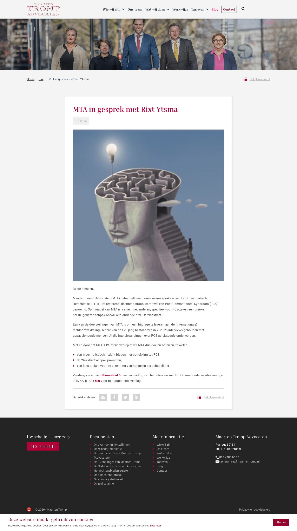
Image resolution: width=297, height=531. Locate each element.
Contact (229, 9)
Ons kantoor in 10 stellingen (112, 444)
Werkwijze (180, 9)
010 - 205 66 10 (43, 446)
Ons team (135, 9)
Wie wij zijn (111, 9)
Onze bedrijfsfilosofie (108, 449)
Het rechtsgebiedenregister (111, 470)
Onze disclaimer (104, 483)
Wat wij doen (155, 9)
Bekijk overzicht (260, 79)
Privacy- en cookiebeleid (254, 509)
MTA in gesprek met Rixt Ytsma (69, 79)
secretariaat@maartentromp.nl (239, 461)
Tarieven (197, 9)
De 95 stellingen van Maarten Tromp (117, 462)
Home (97, 9)
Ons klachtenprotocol (108, 475)
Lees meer (155, 525)
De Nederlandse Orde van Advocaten (117, 466)
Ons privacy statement (108, 479)
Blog (215, 9)
